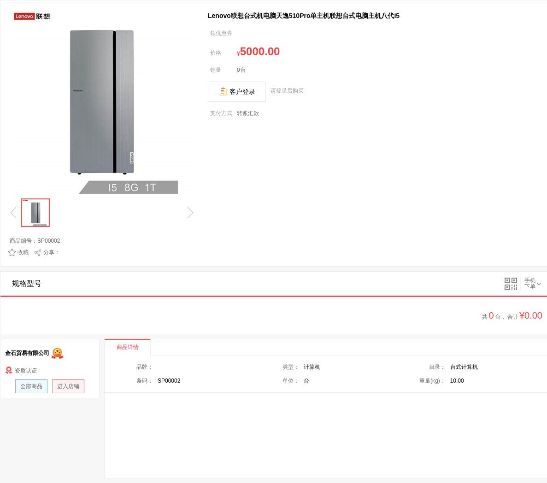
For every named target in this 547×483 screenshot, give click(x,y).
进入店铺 (68, 386)
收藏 (23, 252)
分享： (51, 252)
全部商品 (31, 386)
